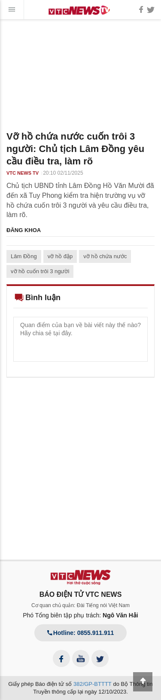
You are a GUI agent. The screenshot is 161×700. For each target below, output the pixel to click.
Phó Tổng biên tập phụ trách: (80, 615)
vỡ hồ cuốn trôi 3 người (40, 271)
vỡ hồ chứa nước (105, 256)
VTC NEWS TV (22, 173)
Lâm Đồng (24, 256)
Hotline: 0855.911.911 (80, 632)
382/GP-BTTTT (92, 684)
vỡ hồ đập (60, 256)
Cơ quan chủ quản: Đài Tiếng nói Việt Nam (80, 605)
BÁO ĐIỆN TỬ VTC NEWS (80, 594)
